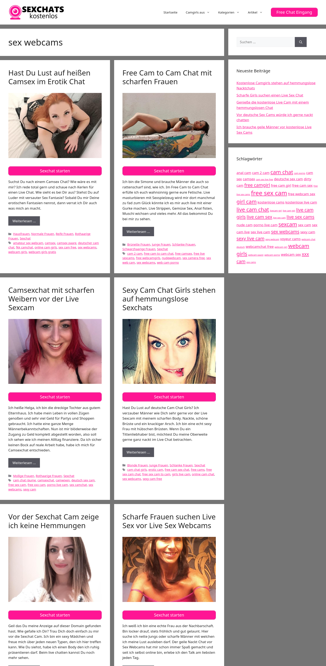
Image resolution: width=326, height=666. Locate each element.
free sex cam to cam (156, 474)
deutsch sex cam (83, 480)
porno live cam (57, 485)
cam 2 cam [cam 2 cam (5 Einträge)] (260, 172)
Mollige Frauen (23, 476)
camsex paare (67, 243)
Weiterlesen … (26, 222)
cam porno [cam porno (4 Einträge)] (299, 173)
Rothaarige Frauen (49, 476)
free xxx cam (37, 485)
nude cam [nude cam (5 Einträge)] (245, 224)
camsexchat (45, 480)
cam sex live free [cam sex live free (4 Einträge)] (264, 179)
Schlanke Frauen (183, 244)
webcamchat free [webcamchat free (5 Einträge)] (260, 246)
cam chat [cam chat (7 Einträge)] (281, 172)
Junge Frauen (161, 244)
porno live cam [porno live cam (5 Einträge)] (265, 224)
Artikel (257, 12)
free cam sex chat (177, 469)
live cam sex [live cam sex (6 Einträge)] (259, 217)
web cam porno (168, 262)
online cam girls (46, 247)
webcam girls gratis (42, 252)
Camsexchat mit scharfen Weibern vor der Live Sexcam (51, 298)
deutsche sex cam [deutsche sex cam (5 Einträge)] (288, 178)
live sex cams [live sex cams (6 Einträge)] (300, 217)
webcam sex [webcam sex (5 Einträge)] (291, 254)
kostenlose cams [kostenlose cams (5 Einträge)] (271, 202)
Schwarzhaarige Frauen (139, 249)
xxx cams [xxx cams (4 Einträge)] (251, 262)
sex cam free (67, 247)
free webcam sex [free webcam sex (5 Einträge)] (301, 193)
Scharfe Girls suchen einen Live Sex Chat (270, 95)
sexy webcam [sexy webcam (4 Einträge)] (272, 239)
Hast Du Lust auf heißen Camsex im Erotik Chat (49, 77)
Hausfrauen (21, 234)
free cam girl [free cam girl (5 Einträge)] (281, 185)
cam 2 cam (134, 253)
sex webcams (87, 247)
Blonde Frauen (137, 465)
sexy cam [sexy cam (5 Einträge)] (307, 232)
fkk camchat (24, 247)
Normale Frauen (42, 234)
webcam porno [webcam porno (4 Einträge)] (272, 254)
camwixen (63, 480)
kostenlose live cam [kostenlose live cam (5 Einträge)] (301, 202)
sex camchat (78, 485)
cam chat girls (137, 469)
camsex (50, 243)
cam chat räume (24, 480)
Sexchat (25, 238)
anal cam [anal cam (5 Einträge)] (244, 172)
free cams (198, 469)
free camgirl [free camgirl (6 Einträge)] (257, 185)
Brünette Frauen (138, 244)
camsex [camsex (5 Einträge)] (249, 178)
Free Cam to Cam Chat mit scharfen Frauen (167, 77)
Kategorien (231, 12)
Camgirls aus (200, 12)
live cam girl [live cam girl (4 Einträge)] (289, 210)
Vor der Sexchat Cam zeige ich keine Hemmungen (53, 521)
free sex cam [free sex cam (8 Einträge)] (269, 193)
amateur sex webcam (28, 243)
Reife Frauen (64, 234)
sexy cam (29, 489)
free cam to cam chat (158, 253)
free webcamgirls (148, 258)
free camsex (183, 253)
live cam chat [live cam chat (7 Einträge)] (253, 209)
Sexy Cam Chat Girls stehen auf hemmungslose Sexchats (169, 298)
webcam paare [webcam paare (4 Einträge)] (255, 254)
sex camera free (194, 258)
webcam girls (17, 252)
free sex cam (17, 485)
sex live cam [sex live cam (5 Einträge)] (260, 232)
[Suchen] (301, 42)
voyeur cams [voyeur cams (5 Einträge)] (290, 238)
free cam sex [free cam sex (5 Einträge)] (302, 185)
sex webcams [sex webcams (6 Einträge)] (285, 232)
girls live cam (181, 474)
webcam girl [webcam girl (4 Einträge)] (281, 247)
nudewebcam (171, 258)
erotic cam (155, 469)
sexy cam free (152, 479)
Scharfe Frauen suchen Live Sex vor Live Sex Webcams (169, 521)
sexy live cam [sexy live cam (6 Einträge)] (250, 238)
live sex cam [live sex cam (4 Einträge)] (279, 217)
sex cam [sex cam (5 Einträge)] (304, 224)
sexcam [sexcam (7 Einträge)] (287, 224)
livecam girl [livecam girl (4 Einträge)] (276, 210)
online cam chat (203, 474)
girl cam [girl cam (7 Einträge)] (247, 201)
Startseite (170, 12)
